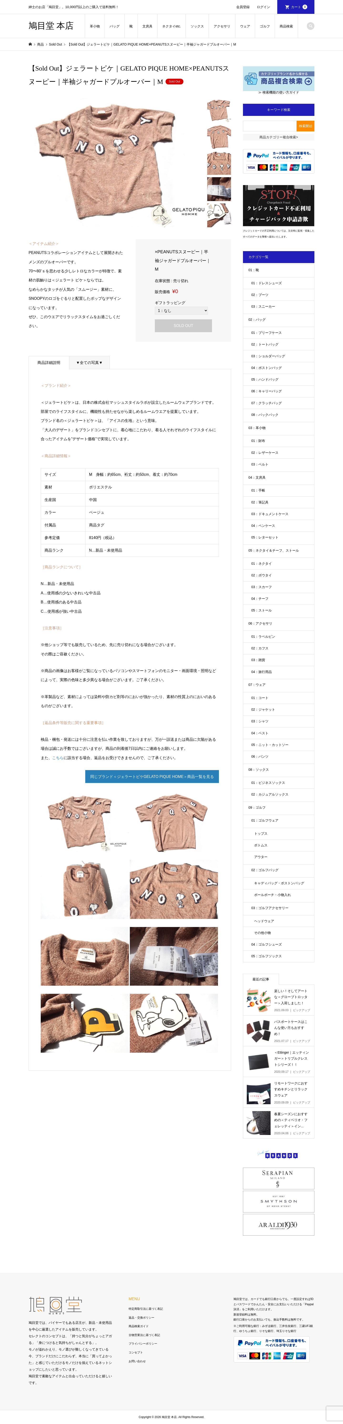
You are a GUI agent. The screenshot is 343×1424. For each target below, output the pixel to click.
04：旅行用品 (261, 672)
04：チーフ (259, 599)
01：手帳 (258, 490)
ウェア (245, 26)
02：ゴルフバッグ (264, 870)
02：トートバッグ (264, 344)
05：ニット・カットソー (269, 745)
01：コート (259, 698)
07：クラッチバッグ (266, 403)
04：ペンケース (263, 526)
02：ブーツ (259, 295)
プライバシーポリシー (143, 1343)
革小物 (95, 26)
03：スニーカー (263, 306)
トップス (260, 833)
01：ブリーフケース (266, 333)
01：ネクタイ (261, 563)
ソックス (197, 26)
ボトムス (260, 845)
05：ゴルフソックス (266, 956)
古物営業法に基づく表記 (144, 1335)
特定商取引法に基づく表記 (146, 1308)
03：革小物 (257, 428)
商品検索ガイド (139, 1326)
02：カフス (259, 648)
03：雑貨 (258, 660)
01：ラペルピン (263, 636)
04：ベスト (259, 733)
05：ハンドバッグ (264, 379)
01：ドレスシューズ (266, 283)
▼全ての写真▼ (89, 363)
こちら (58, 758)
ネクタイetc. (171, 26)
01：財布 (258, 441)
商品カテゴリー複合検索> (278, 137)
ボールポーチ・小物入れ (272, 895)
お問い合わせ (137, 1361)
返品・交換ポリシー (141, 1317)
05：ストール (261, 610)
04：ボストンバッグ (266, 368)
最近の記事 (260, 979)
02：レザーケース (264, 453)
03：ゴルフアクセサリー (269, 908)
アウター (260, 857)
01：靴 (253, 270)
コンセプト (136, 1352)
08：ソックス (258, 770)
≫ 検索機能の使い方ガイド (278, 92)
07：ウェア (257, 685)
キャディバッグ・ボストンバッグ (279, 883)
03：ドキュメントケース (269, 514)
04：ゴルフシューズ (266, 944)
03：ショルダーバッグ (268, 356)
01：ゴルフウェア (264, 820)
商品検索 (286, 26)
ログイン (263, 7)
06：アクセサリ (260, 623)
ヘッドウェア (264, 921)
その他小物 (262, 933)
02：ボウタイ (261, 575)
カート (299, 7)
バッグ (115, 26)
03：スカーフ (261, 587)
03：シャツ (259, 721)
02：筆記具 (259, 502)
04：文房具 (257, 477)
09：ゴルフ (257, 807)
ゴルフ (265, 26)
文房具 (147, 26)
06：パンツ (259, 756)
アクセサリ (222, 26)
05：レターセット (264, 537)
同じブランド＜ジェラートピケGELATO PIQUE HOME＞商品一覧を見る (152, 777)
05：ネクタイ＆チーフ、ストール (273, 550)
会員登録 (243, 7)
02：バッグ (257, 319)
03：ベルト (259, 464)
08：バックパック (264, 415)
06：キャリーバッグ (266, 391)
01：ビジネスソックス (268, 783)
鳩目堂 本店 (51, 26)
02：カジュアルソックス (269, 794)
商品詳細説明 (48, 363)
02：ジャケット (263, 709)
